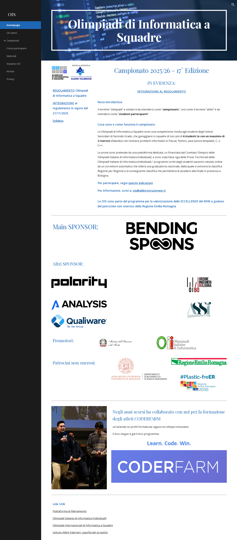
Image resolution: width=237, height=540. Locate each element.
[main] (139, 30)
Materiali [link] (11, 56)
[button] (233, 5)
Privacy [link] (10, 79)
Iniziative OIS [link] (13, 63)
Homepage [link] (13, 25)
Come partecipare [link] (16, 48)
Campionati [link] (13, 40)
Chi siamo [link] (12, 32)
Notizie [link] (10, 71)
